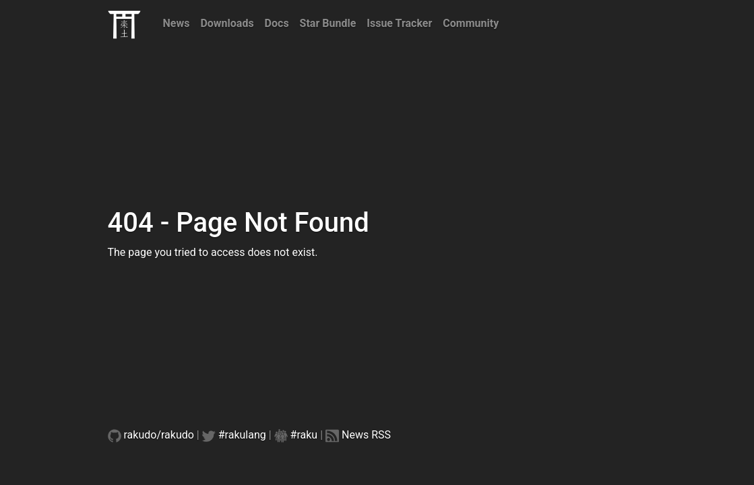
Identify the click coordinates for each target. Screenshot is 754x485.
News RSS (366, 434)
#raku (304, 434)
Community (471, 23)
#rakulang (242, 434)
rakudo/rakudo (159, 434)
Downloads (226, 23)
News (176, 23)
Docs (277, 23)
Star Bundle (328, 23)
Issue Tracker (399, 23)
